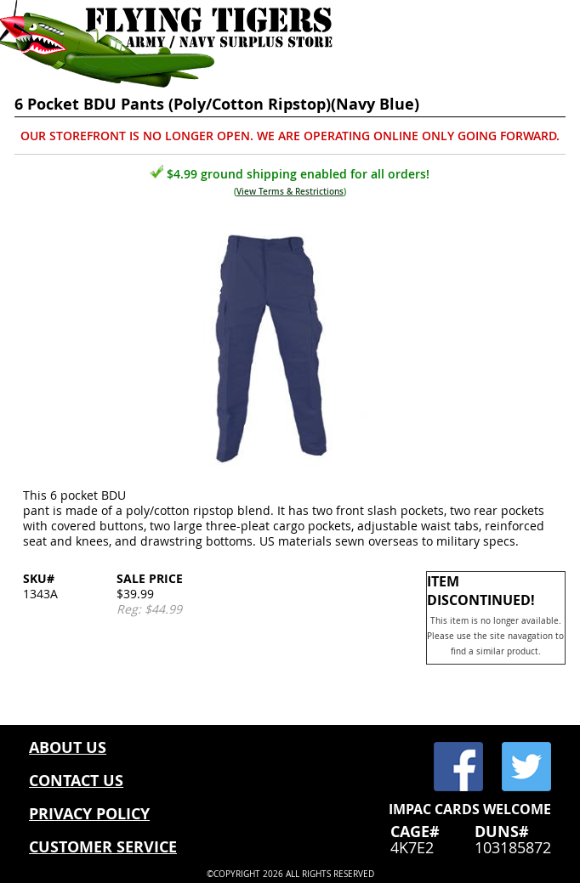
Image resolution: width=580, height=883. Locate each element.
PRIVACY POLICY (89, 813)
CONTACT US (76, 780)
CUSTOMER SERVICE (103, 847)
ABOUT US (67, 747)
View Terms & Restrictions (290, 191)
